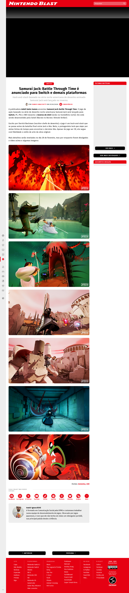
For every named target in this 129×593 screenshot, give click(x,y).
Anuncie (99, 572)
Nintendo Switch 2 (33, 565)
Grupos (78, 497)
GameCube (31, 583)
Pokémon (67, 561)
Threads (61, 497)
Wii (28, 578)
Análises (17, 575)
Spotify (53, 497)
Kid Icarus (50, 586)
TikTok (45, 497)
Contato (99, 570)
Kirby (48, 570)
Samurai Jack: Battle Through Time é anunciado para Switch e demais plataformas (49, 91)
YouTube (36, 497)
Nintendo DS (31, 580)
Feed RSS (86, 575)
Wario (66, 572)
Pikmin (49, 580)
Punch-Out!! (68, 577)
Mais (87, 497)
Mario (48, 565)
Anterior (28, 553)
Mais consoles (32, 588)
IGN (87, 484)
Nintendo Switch (33, 567)
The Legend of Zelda (54, 567)
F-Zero (49, 575)
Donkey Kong (69, 567)
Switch (49, 83)
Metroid (67, 564)
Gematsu (82, 484)
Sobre (98, 565)
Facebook (12, 497)
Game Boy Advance (34, 586)
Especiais (17, 572)
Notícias (16, 570)
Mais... (85, 578)
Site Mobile (18, 567)
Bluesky (70, 497)
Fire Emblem (68, 569)
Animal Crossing (52, 583)
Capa (15, 565)
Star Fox (49, 572)
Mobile (29, 570)
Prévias (16, 578)
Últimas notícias (102, 83)
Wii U (29, 572)
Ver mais (110, 148)
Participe (99, 567)
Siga (15, 580)
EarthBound (68, 575)
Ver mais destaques (109, 155)
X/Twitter (28, 497)
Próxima (70, 553)
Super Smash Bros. (71, 582)
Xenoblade (68, 580)
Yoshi (48, 578)
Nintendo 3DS (32, 575)
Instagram (19, 497)
